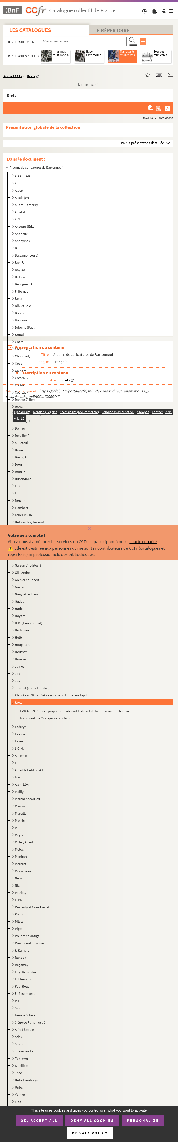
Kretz (31, 76)
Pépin (19, 914)
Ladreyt (20, 727)
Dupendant (23, 479)
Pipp (18, 928)
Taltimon (21, 1058)
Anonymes (22, 241)
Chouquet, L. (24, 356)
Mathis (20, 820)
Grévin (19, 587)
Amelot (20, 212)
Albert (19, 190)
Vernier (20, 1094)
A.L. (17, 183)
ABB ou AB (22, 176)
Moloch (20, 849)
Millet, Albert (24, 842)
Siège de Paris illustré (30, 1022)
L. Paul (20, 900)
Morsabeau (23, 871)
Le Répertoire (112, 30)
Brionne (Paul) (25, 327)
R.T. (17, 1000)
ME (17, 827)
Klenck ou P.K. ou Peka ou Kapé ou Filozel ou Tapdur (52, 695)
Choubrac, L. (24, 349)
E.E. (17, 493)
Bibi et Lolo (23, 306)
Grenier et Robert (27, 580)
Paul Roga (22, 986)
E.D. (18, 486)
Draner (20, 450)
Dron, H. (21, 464)
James (19, 666)
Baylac (20, 269)
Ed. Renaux (23, 979)
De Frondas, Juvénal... (31, 522)
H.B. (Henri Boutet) (28, 623)
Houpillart (22, 644)
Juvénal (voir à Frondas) (32, 688)
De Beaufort (23, 277)
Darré (19, 406)
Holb (18, 637)
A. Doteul (21, 443)
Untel (19, 1087)
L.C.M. (19, 748)
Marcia (20, 806)
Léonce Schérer (26, 1015)
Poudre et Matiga (27, 936)
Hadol (19, 608)
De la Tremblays (26, 1080)
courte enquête (143, 541)
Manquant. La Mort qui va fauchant (45, 718)
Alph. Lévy (22, 784)
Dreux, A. (21, 457)
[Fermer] (88, 528)
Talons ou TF (24, 1051)
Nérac (19, 878)
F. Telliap (21, 1065)
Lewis (19, 777)
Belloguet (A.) (25, 284)
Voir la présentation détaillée (142, 142)
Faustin (20, 500)
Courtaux (21, 392)
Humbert (21, 659)
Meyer (19, 835)
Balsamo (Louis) (26, 255)
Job (17, 673)
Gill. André (22, 572)
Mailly (19, 791)
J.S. (17, 680)
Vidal (18, 1101)
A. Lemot (21, 755)
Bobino (20, 313)
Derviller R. (23, 435)
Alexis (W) (22, 197)
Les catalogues (30, 30)
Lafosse (20, 734)
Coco (18, 363)
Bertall (20, 298)
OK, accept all (39, 1120)
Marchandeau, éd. (28, 799)
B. (16, 248)
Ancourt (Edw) (25, 226)
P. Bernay (21, 291)
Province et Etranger (29, 943)
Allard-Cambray (26, 205)
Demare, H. (23, 421)
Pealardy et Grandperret (32, 907)
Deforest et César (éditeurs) (34, 414)
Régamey (21, 964)
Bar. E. (19, 262)
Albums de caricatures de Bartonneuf (36, 167)
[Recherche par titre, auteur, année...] (84, 41)
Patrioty (20, 892)
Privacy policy (90, 1133)
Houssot (21, 652)
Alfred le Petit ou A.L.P (31, 770)
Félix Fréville (24, 515)
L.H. (18, 763)
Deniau (20, 428)
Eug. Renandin (25, 972)
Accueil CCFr (12, 76)
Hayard (20, 616)
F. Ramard (22, 950)
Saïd (18, 1008)
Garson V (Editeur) (28, 565)
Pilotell (20, 921)
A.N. (18, 219)
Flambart (21, 507)
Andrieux (21, 233)
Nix (17, 885)
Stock (19, 1044)
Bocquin (21, 320)
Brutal (19, 334)
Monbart (21, 856)
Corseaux (21, 378)
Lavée (19, 741)
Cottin (19, 385)
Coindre (20, 370)
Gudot (19, 601)
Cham (19, 342)
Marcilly (20, 813)
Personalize (143, 1120)
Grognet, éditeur (26, 594)
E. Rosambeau (25, 993)
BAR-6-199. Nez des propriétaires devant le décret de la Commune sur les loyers (76, 711)
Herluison (22, 630)
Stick (18, 1037)
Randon (20, 957)
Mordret (20, 864)
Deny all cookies (92, 1120)
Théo (18, 1073)
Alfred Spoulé (24, 1029)
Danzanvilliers (25, 399)
